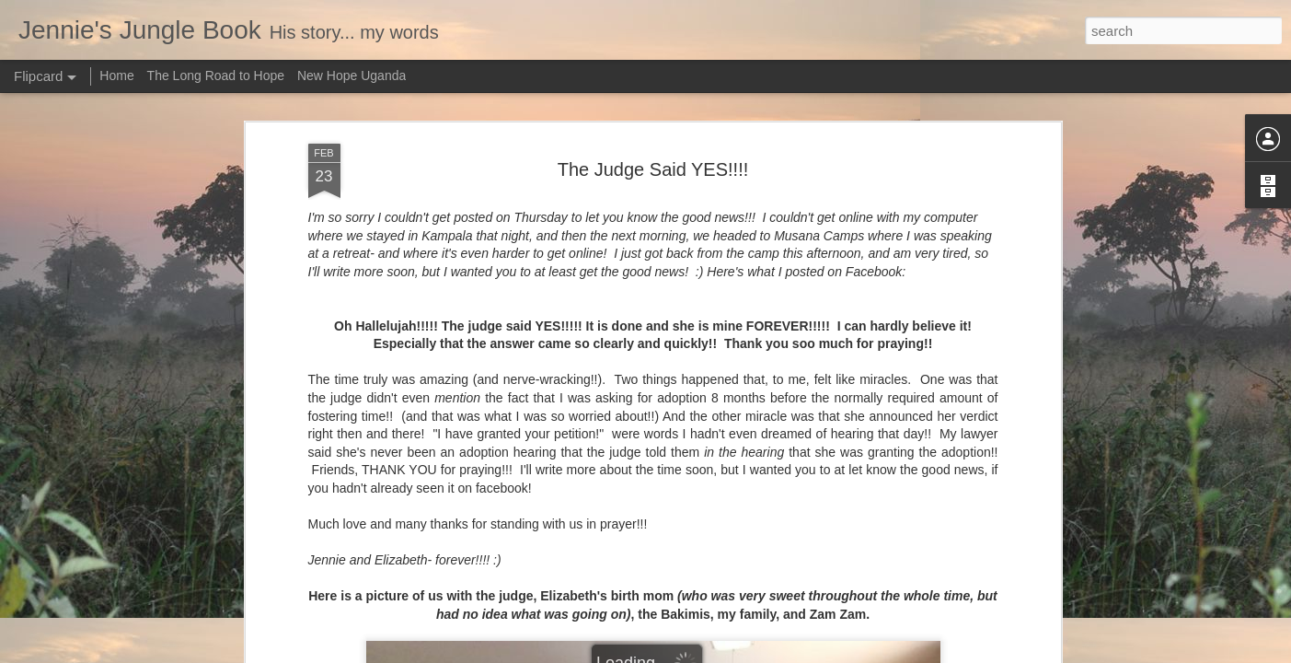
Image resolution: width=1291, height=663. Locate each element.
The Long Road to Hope (215, 75)
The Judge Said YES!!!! (653, 169)
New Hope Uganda (351, 75)
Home (116, 75)
